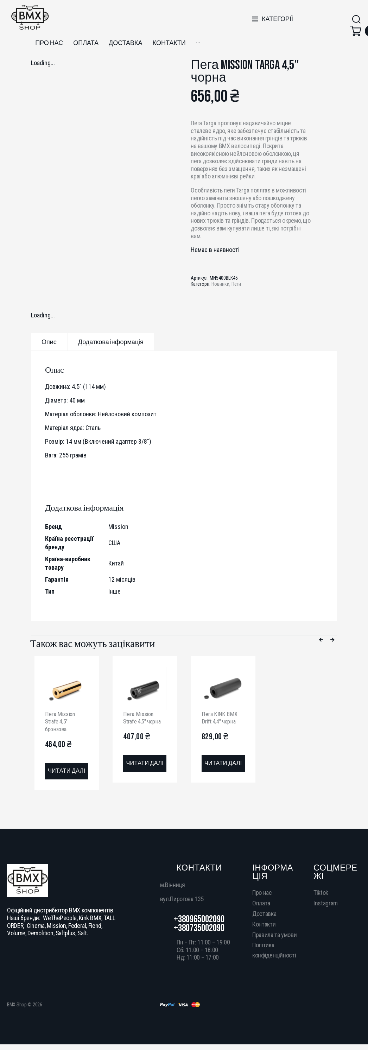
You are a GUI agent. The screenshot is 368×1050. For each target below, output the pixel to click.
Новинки (220, 284)
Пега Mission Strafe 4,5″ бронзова (61, 721)
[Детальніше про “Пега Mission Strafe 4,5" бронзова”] (66, 772)
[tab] (49, 341)
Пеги (236, 284)
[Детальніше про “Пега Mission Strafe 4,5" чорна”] (144, 764)
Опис (49, 342)
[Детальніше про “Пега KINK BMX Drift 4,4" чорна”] (223, 764)
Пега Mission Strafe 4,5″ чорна (144, 717)
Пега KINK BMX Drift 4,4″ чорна (220, 717)
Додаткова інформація (111, 342)
